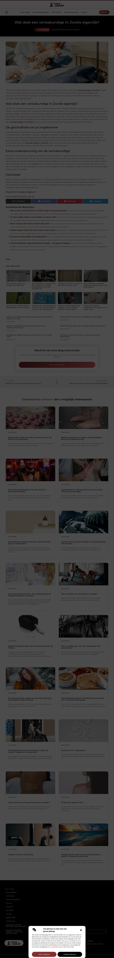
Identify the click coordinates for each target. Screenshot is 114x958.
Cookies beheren (69, 954)
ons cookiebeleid (53, 947)
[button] (81, 930)
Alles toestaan (44, 954)
